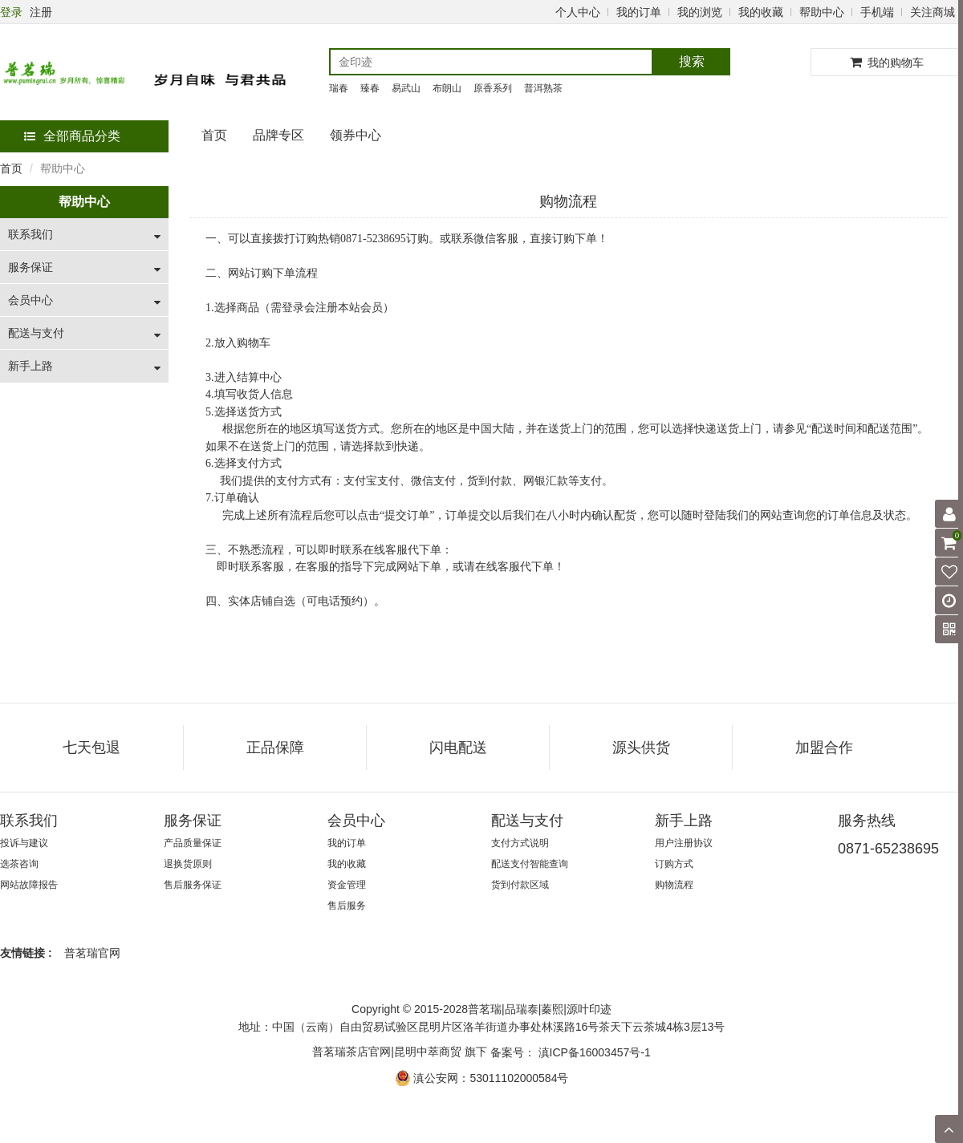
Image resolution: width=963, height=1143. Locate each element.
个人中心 (577, 12)
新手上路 (30, 365)
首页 (214, 135)
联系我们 (30, 234)
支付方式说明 (520, 843)
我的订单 (638, 12)
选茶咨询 (19, 863)
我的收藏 (760, 12)
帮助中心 (821, 12)
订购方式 (674, 863)
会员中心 (30, 300)
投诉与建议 (24, 843)
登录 (11, 12)
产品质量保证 (192, 843)
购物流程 (674, 884)
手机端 (877, 12)
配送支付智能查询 (529, 863)
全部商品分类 (72, 136)
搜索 (692, 61)
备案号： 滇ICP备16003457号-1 (570, 1052)
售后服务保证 (192, 884)
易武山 (406, 88)
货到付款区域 (520, 884)
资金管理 (346, 884)
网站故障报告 (29, 884)
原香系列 (492, 88)
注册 (41, 12)
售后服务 (346, 905)
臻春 (370, 88)
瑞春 (338, 88)
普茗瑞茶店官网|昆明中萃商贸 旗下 (399, 1051)
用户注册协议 (684, 843)
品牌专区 (278, 135)
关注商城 (932, 12)
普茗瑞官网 (92, 952)
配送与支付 (36, 332)
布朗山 (447, 88)
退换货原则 (188, 863)
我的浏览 (699, 12)
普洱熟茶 (543, 88)
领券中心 (355, 135)
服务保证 (30, 267)
